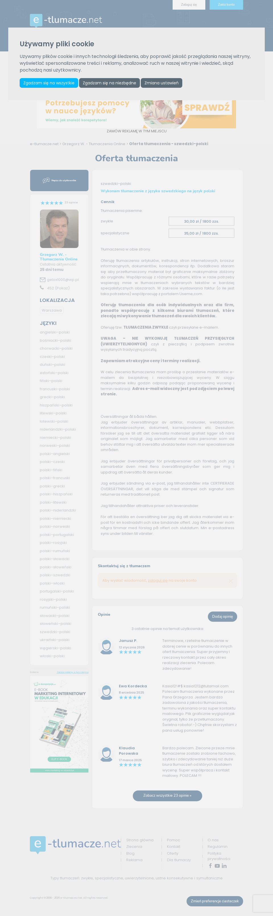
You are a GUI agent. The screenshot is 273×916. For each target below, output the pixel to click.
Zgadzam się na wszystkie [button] (49, 83)
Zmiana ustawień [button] (162, 83)
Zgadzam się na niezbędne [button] (110, 83)
